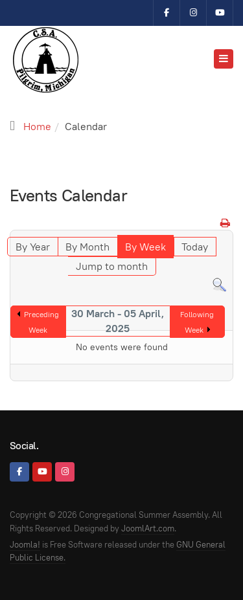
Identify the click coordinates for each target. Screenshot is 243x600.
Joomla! (25, 544)
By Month (87, 247)
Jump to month (112, 266)
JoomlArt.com (147, 528)
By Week (145, 247)
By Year (33, 247)
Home (37, 126)
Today (194, 247)
